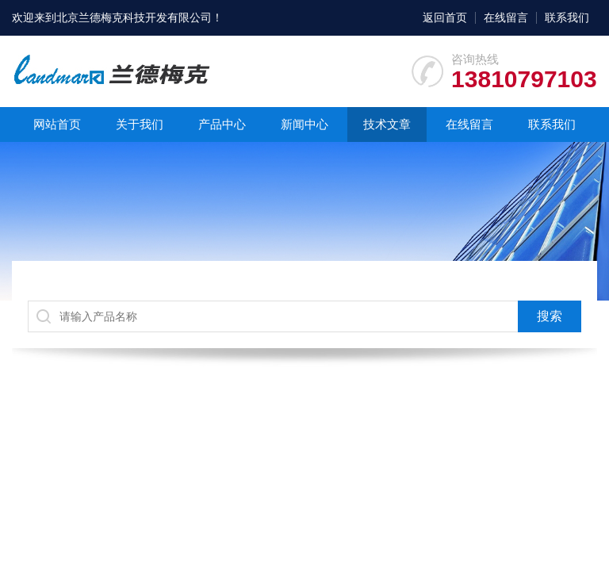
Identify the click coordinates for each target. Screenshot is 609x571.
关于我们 (139, 124)
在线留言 (506, 17)
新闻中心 (304, 124)
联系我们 (567, 17)
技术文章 (387, 124)
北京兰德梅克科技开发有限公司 (134, 17)
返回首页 (445, 17)
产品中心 (222, 124)
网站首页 (57, 124)
